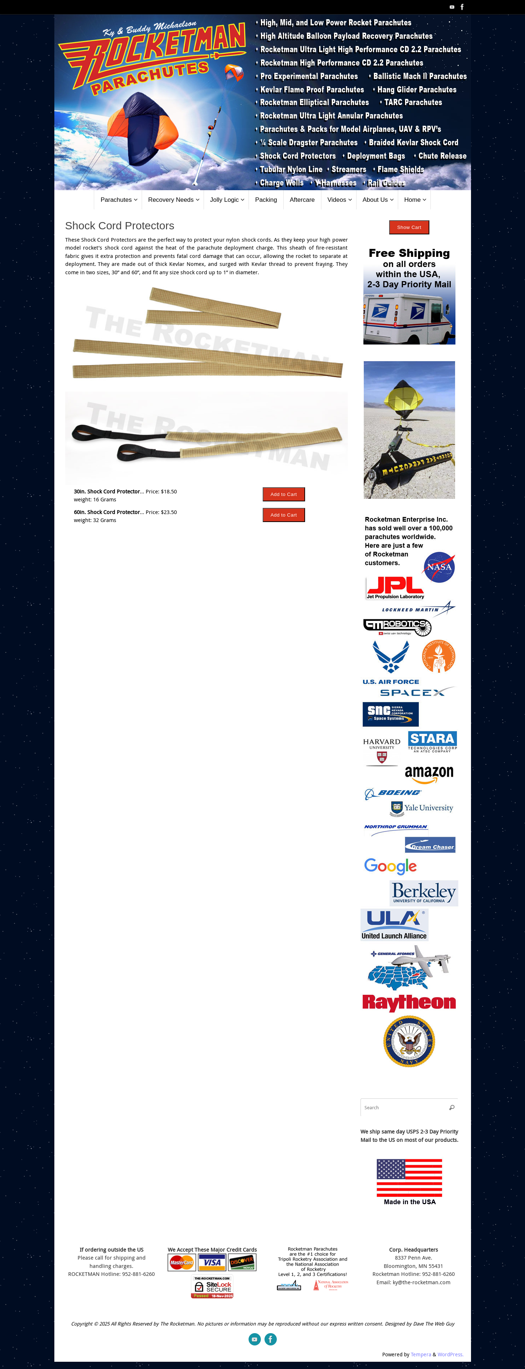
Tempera (421, 1354)
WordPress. (451, 1354)
